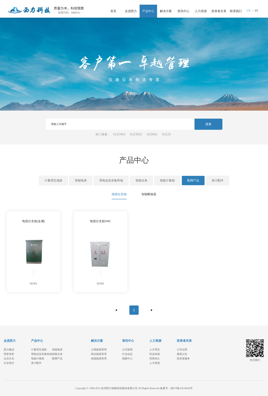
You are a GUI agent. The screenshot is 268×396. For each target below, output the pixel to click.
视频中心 (127, 358)
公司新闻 (127, 349)
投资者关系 (218, 11)
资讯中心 (183, 11)
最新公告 (182, 354)
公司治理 (182, 349)
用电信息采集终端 (111, 180)
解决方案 (166, 11)
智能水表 (141, 180)
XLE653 (152, 134)
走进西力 (131, 11)
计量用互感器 (53, 180)
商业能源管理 (99, 354)
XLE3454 (119, 134)
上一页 (116, 310)
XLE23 (166, 134)
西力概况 (9, 349)
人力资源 (201, 11)
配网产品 (193, 180)
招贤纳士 (154, 358)
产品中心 (148, 11)
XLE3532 (136, 134)
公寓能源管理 (99, 349)
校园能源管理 (99, 358)
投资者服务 (183, 358)
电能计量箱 (167, 180)
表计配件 (218, 180)
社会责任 (9, 363)
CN (248, 10)
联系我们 (236, 11)
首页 (113, 11)
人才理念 (154, 349)
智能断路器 (148, 194)
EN (256, 10)
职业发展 (154, 354)
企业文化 (9, 358)
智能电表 (81, 180)
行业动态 (127, 354)
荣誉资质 (9, 354)
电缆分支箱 (119, 194)
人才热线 (154, 363)
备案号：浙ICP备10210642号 (176, 388)
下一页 (151, 310)
